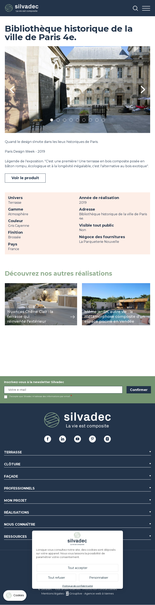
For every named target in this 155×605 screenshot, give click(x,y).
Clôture (12, 464)
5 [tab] (78, 121)
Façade (11, 476)
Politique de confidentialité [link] (77, 585)
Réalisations (16, 512)
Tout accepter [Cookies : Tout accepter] (77, 568)
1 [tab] (51, 121)
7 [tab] (90, 121)
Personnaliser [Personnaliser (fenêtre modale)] (98, 577)
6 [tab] (84, 121)
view (8, 285)
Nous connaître (19, 524)
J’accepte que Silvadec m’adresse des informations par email (39, 396)
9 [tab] (103, 121)
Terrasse (13, 452)
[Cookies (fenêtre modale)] (15, 596)
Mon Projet (15, 500)
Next (143, 89)
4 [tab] (71, 121)
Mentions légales (52, 593)
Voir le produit (25, 178)
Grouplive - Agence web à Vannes (91, 593)
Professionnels (19, 488)
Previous (12, 90)
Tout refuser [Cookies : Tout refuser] (56, 577)
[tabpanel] (77, 89)
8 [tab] (97, 121)
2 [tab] (58, 121)
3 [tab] (65, 121)
